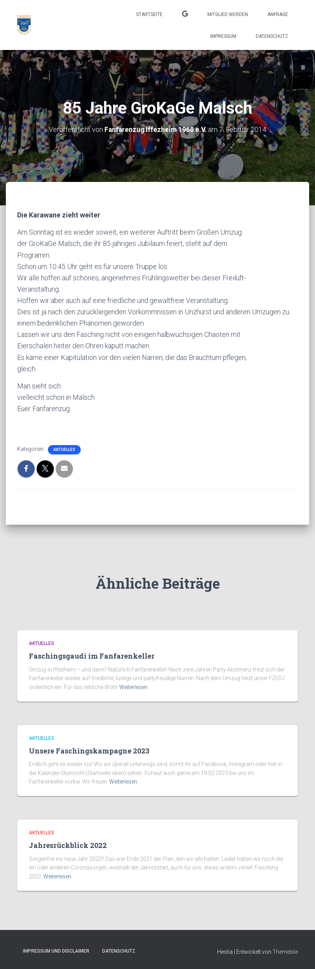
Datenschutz (272, 36)
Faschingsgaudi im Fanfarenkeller (91, 656)
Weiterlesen (133, 687)
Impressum (223, 36)
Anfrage (277, 14)
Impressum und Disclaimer (56, 950)
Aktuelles (64, 449)
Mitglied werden (227, 14)
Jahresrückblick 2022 (68, 845)
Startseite (149, 14)
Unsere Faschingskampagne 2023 (89, 750)
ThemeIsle (285, 951)
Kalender (185, 15)
